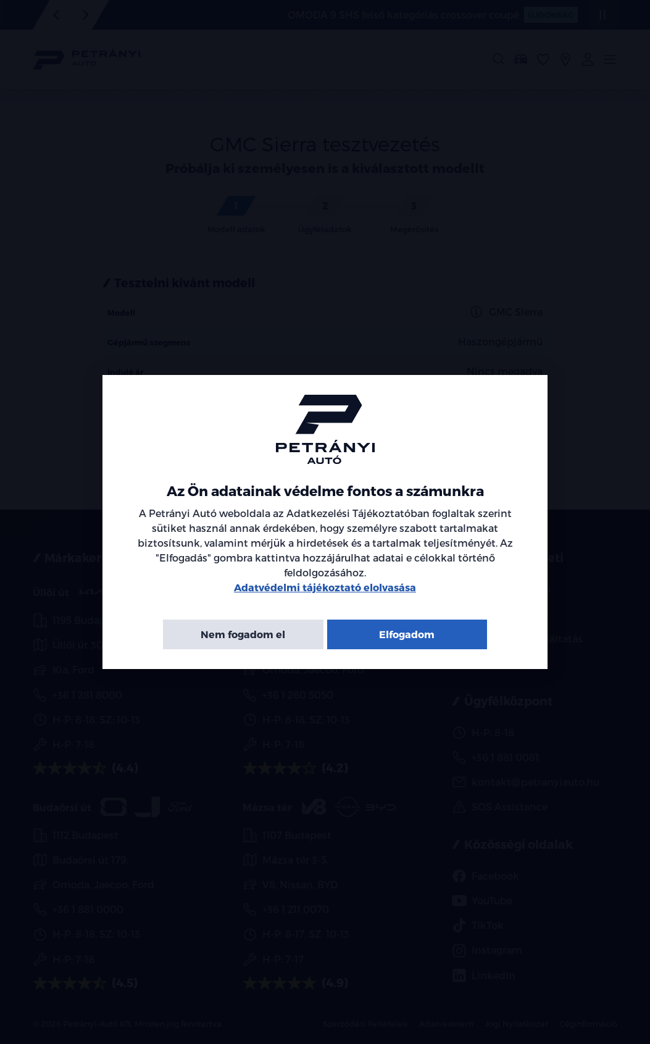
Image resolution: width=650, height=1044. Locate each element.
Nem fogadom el (243, 634)
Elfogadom (407, 634)
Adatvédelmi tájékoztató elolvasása (325, 587)
